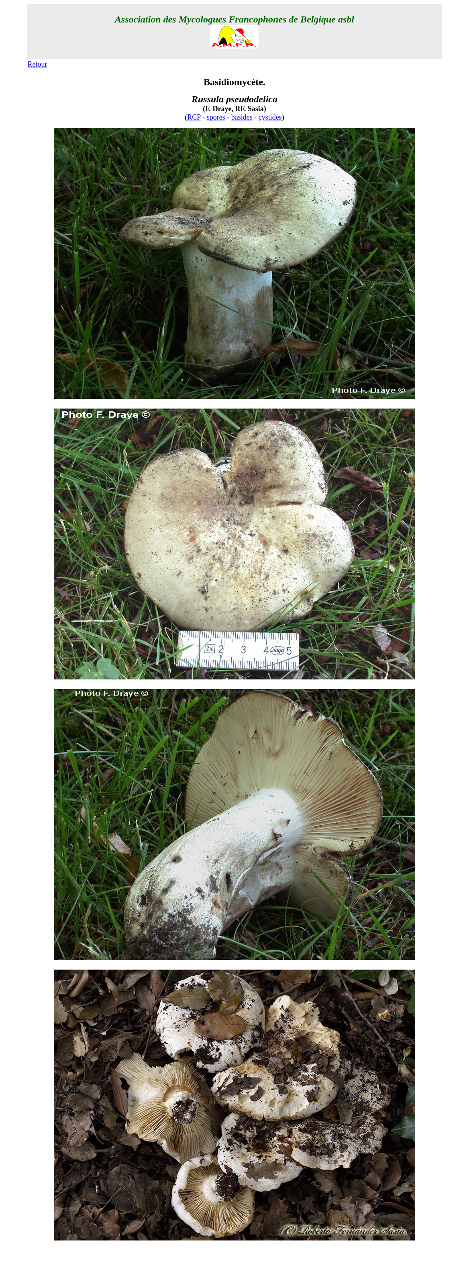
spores (216, 117)
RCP (193, 117)
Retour (37, 64)
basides (242, 117)
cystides (270, 117)
